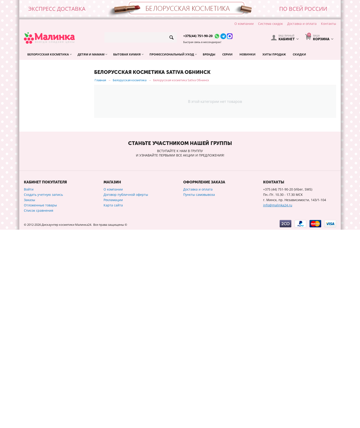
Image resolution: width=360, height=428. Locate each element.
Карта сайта (113, 403)
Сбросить (76, 309)
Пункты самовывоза (199, 393)
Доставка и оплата (302, 23)
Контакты (328, 23)
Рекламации (113, 398)
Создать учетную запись (43, 393)
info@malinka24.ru (277, 403)
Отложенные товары (40, 403)
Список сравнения (38, 409)
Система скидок (270, 23)
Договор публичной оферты (126, 393)
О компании (244, 23)
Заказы (29, 398)
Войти (29, 387)
